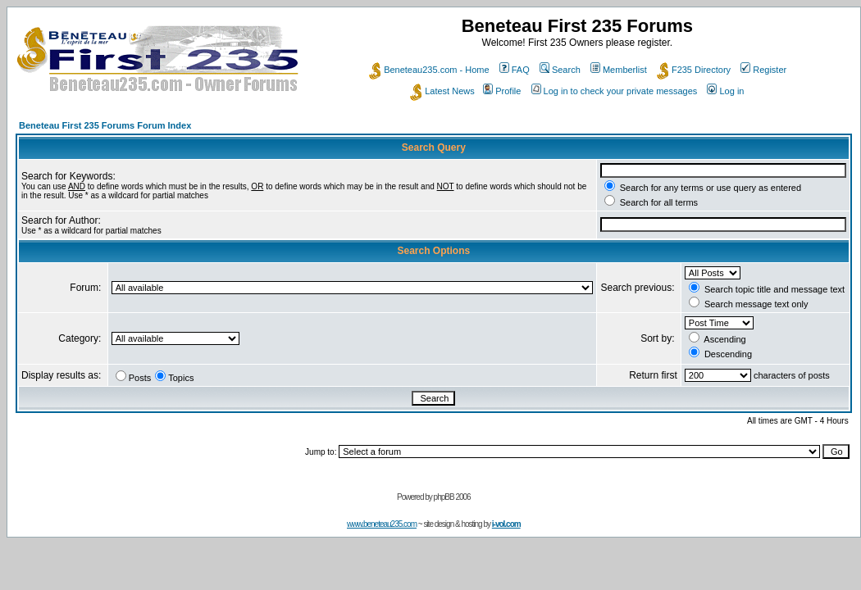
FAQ (514, 70)
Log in (725, 91)
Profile (502, 91)
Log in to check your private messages (614, 91)
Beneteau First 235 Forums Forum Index (105, 125)
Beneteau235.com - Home (429, 70)
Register (763, 70)
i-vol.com (506, 524)
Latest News (442, 91)
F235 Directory (694, 70)
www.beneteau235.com (382, 524)
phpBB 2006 (452, 497)
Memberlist (618, 70)
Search (560, 70)
